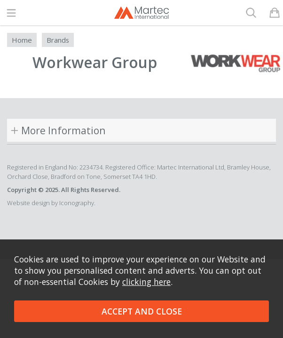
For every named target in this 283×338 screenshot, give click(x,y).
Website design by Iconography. (51, 203)
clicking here (146, 281)
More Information (63, 130)
